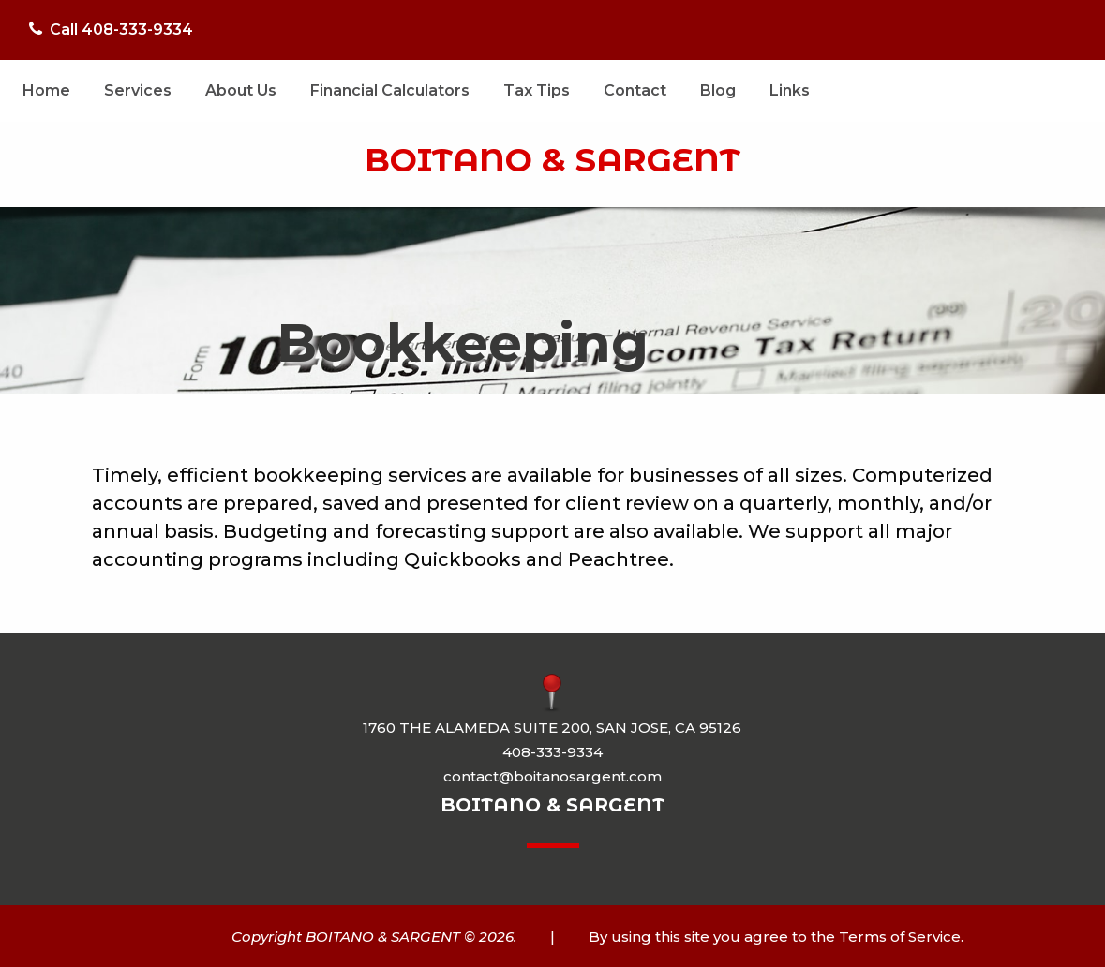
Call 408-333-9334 (111, 29)
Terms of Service (900, 936)
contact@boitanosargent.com (552, 776)
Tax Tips (536, 90)
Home (46, 90)
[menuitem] (46, 91)
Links (789, 90)
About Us (240, 90)
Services (138, 90)
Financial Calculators (390, 90)
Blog (718, 90)
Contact (635, 90)
